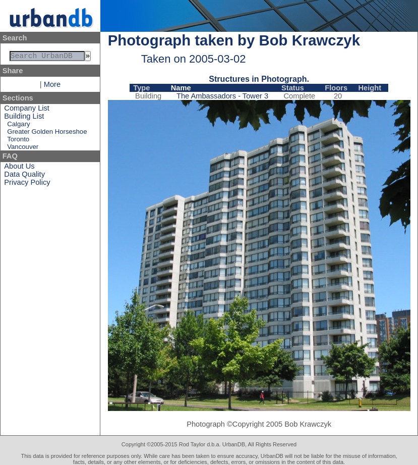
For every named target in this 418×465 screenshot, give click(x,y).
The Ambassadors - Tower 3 (222, 96)
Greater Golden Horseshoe (47, 133)
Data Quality (24, 176)
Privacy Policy (27, 184)
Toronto (18, 141)
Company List (26, 110)
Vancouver (22, 148)
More (52, 86)
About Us (19, 168)
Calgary (18, 126)
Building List (24, 118)
